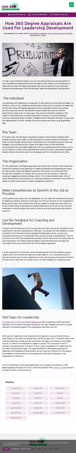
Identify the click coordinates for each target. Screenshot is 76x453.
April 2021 (60, 393)
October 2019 (38, 408)
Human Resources (60, 34)
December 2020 (16, 418)
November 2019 (16, 413)
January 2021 (38, 388)
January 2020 (16, 388)
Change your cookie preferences (21, 449)
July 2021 (60, 398)
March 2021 (37, 393)
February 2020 (60, 388)
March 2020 (16, 393)
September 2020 (16, 408)
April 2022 (16, 398)
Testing (43, 35)
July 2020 (38, 398)
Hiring (50, 34)
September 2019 (60, 403)
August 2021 (38, 403)
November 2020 (38, 413)
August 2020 (16, 403)
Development (35, 34)
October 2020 (60, 408)
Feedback (43, 34)
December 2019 (60, 413)
